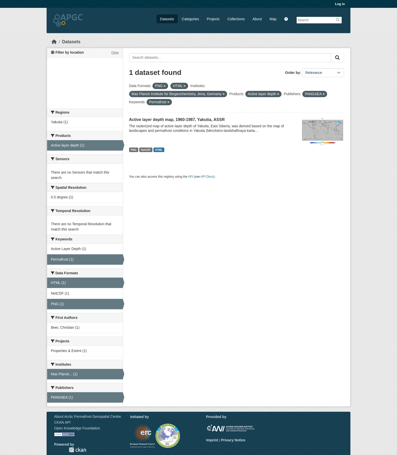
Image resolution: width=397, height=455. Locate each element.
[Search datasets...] (230, 57)
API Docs (207, 176)
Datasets (167, 19)
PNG (133, 149)
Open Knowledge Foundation (77, 428)
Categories (190, 19)
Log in (340, 4)
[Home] (54, 41)
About (257, 19)
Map (273, 19)
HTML (159, 149)
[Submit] (337, 57)
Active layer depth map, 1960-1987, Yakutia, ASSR (177, 119)
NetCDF (146, 149)
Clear (115, 52)
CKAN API (62, 422)
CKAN (77, 449)
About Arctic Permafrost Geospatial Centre (87, 417)
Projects (213, 19)
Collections (236, 19)
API (190, 176)
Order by (292, 73)
